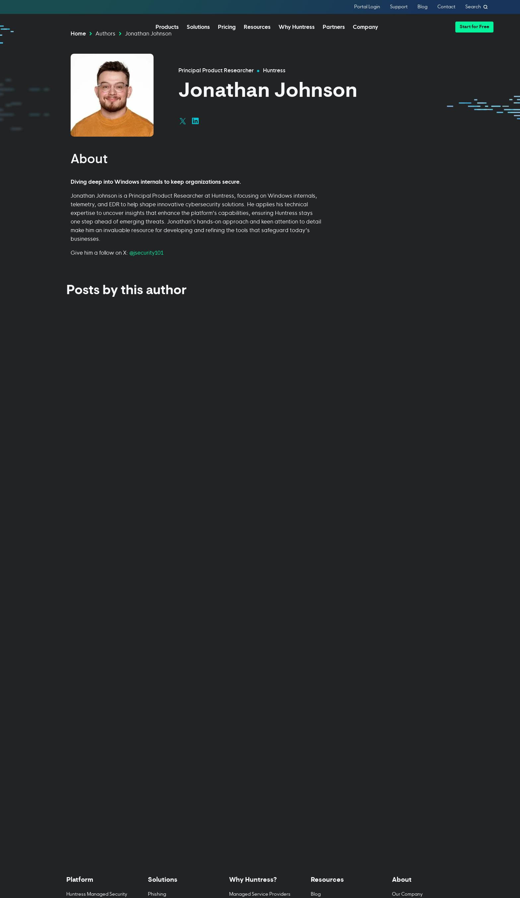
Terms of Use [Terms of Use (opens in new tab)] (155, 850)
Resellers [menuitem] (239, 646)
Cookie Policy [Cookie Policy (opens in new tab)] (119, 850)
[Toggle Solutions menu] (179, 623)
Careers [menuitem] (401, 671)
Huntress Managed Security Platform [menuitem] (96, 637)
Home (78, 52)
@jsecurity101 (146, 271)
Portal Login (367, 7)
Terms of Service (374, 871)
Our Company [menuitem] (407, 633)
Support (399, 7)
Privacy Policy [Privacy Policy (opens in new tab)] (81, 850)
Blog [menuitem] (316, 633)
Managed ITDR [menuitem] (82, 691)
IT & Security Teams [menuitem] (250, 658)
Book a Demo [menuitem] (81, 761)
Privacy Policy (413, 871)
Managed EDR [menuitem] (82, 653)
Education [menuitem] (159, 671)
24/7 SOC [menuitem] (239, 671)
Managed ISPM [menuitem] (82, 736)
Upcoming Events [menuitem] (330, 671)
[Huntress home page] (155, 804)
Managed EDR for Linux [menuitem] (91, 678)
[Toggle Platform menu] (97, 623)
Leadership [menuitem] (404, 646)
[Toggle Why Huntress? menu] (260, 623)
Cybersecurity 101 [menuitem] (330, 658)
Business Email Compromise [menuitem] (178, 658)
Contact (446, 7)
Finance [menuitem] (156, 683)
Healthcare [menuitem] (160, 696)
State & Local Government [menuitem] (177, 721)
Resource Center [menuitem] (329, 646)
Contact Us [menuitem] (404, 683)
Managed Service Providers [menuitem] (260, 633)
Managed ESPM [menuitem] (83, 748)
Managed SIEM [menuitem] (82, 703)
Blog (422, 7)
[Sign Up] (422, 850)
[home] (53, 26)
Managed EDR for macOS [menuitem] (94, 666)
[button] (474, 27)
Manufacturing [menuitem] (164, 709)
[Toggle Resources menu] (341, 623)
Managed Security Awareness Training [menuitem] (87, 720)
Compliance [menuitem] (161, 646)
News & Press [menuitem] (407, 658)
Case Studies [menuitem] (243, 683)
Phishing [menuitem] (157, 633)
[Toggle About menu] (423, 623)
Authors (105, 52)
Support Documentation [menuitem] (337, 683)
